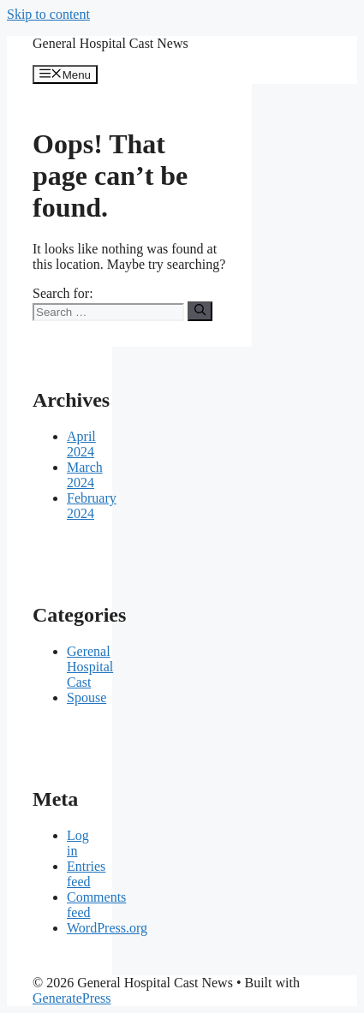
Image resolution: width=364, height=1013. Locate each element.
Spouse (86, 697)
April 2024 (81, 444)
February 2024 (91, 506)
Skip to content (48, 14)
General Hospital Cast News (110, 43)
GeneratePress (72, 998)
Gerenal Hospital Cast (90, 666)
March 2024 (85, 475)
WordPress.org (107, 928)
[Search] (200, 310)
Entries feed (86, 874)
